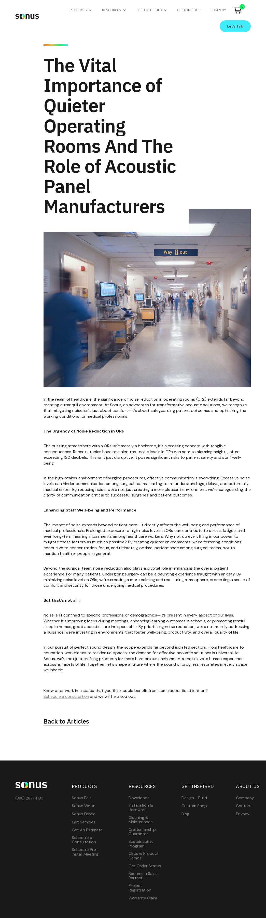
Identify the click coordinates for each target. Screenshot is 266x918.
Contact (244, 806)
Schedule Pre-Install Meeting (85, 851)
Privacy (242, 814)
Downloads (139, 798)
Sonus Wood (83, 806)
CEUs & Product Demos (144, 855)
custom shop (188, 10)
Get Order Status (145, 866)
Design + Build (149, 10)
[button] (81, 10)
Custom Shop (194, 806)
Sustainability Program (141, 843)
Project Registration (140, 887)
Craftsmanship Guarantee (142, 831)
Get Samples (83, 822)
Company (245, 798)
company (218, 10)
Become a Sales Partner (143, 875)
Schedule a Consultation (84, 839)
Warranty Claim (143, 898)
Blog (185, 814)
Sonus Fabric (83, 814)
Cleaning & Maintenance (141, 819)
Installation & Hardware (141, 807)
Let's (235, 26)
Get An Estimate (87, 830)
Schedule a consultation (66, 696)
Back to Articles (66, 721)
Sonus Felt (81, 798)
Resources (111, 10)
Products (78, 10)
